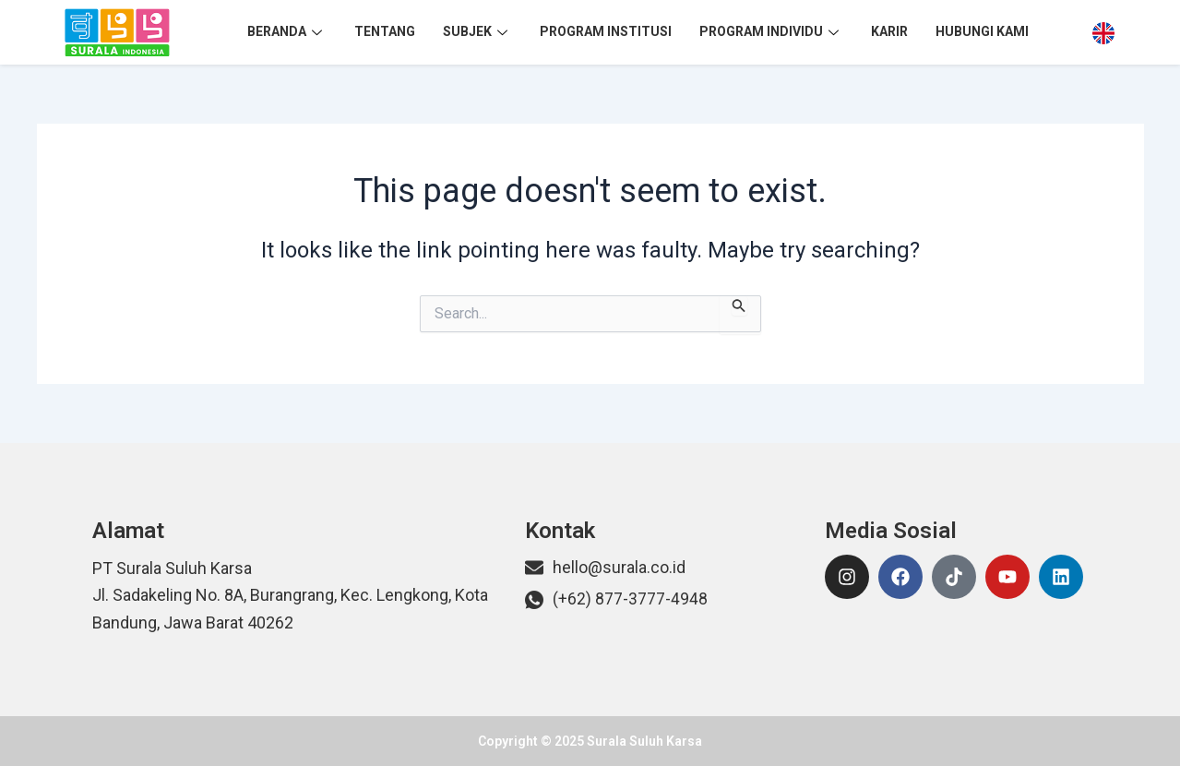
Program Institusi (606, 31)
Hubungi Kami (982, 31)
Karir (889, 31)
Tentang (384, 31)
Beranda (287, 31)
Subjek (477, 31)
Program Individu (771, 31)
